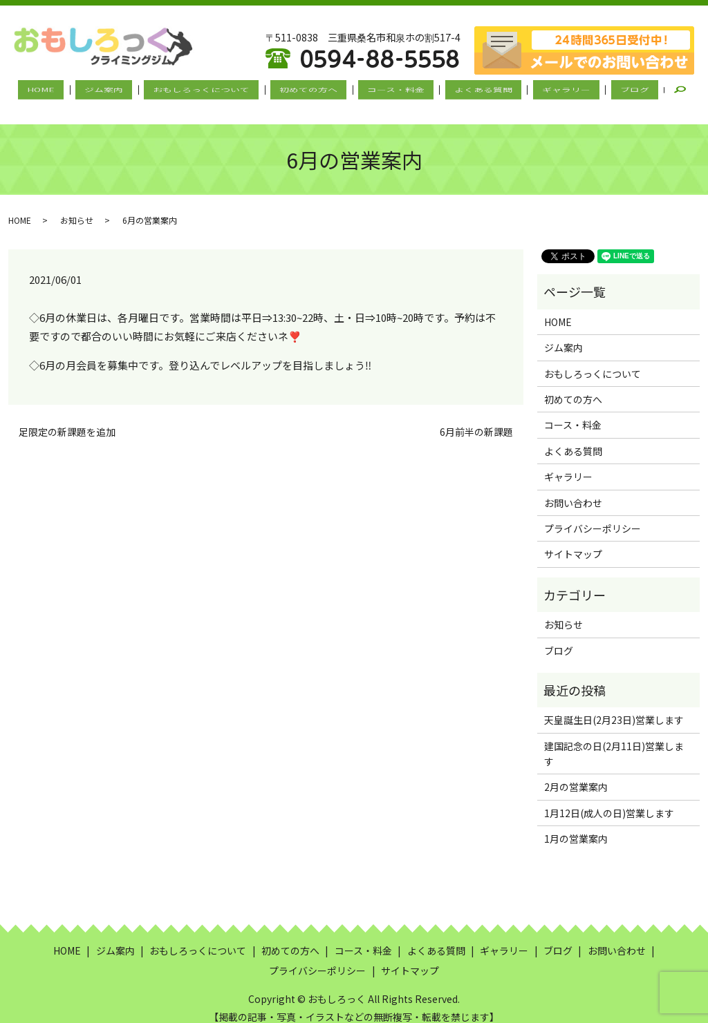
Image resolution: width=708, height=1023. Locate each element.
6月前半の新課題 (476, 419)
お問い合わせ (573, 490)
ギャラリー (540, 90)
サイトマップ (573, 542)
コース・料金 (390, 90)
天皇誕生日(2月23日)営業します (614, 708)
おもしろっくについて (216, 90)
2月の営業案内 (576, 775)
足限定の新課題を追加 (67, 419)
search (647, 90)
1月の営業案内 (576, 827)
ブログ (598, 90)
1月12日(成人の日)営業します (609, 800)
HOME (77, 90)
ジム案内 (129, 90)
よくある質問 (467, 90)
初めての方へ (313, 90)
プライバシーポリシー (592, 516)
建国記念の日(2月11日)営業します (614, 741)
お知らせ (76, 208)
